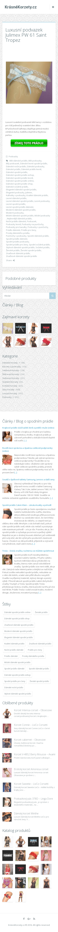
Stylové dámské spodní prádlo (20, 247)
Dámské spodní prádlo (16, 172)
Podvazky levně (13, 224)
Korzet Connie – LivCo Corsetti (30, 725)
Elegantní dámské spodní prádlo (21, 189)
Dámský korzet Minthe (26, 813)
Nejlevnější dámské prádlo (19, 218)
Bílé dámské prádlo (18, 160)
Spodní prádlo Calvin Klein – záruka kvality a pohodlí (26, 505)
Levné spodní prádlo (15, 204)
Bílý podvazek (12, 163)
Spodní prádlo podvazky (17, 241)
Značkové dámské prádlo (18, 253)
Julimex (28, 192)
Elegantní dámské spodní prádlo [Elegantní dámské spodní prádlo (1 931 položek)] (18, 637)
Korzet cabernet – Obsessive (30, 739)
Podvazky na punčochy (33, 224)
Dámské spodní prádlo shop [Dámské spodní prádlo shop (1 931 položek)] (17, 618)
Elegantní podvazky (15, 192)
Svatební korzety (10, 381)
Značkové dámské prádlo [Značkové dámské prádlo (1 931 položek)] (40, 643)
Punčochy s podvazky (16, 235)
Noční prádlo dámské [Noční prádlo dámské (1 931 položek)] (13, 650)
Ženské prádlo (13, 250)
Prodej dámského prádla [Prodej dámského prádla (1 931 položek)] (33, 656)
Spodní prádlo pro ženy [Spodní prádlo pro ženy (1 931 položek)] (14, 681)
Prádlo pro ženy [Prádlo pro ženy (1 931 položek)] (35, 650)
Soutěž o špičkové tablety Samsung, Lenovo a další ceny (28, 479)
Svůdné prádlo (42, 247)
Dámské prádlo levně (31, 169)
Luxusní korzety (9, 393)
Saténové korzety (10, 370)
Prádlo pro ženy (28, 230)
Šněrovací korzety (10, 374)
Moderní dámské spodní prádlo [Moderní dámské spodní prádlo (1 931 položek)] (18, 631)
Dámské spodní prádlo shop (19, 183)
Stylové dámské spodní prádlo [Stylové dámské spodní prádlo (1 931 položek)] (17, 693)
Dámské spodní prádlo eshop (20, 175)
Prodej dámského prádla (17, 233)
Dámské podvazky (35, 166)
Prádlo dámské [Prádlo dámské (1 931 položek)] (11, 656)
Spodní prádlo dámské (16, 238)
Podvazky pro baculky (16, 227)
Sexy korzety (8, 389)
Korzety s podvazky (11, 366)
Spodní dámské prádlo (38, 235)
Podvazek (31, 221)
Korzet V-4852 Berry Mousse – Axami (34, 754)
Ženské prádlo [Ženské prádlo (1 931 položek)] (41, 612)
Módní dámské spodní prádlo (20, 215)
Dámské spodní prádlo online (20, 180)
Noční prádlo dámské (16, 221)
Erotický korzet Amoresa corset (31, 769)
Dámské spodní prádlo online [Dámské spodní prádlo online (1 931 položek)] (17, 612)
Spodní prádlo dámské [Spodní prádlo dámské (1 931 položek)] (14, 668)
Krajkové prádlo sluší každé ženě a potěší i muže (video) (28, 427)
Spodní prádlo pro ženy (17, 244)
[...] (25, 440)
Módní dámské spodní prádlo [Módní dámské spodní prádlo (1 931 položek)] (17, 662)
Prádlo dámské (13, 230)
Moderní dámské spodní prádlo (21, 209)
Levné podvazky (42, 201)
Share (10, 260)
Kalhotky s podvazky (16, 195)
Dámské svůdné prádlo (17, 186)
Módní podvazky (42, 215)
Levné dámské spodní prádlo (19, 201)
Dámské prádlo (13, 169)
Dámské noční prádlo (16, 166)
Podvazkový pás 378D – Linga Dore (33, 798)
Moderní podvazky (15, 212)
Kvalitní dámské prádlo (37, 195)
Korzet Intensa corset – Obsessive (33, 710)
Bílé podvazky (35, 160)
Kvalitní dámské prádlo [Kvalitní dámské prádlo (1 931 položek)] (14, 643)
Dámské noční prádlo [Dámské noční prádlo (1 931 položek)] (13, 687)
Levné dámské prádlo (16, 198)
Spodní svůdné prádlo (39, 244)
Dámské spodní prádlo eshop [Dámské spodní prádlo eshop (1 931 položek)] (17, 675)
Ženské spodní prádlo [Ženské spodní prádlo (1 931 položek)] (39, 681)
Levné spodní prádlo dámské (19, 207)
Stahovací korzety (10, 378)
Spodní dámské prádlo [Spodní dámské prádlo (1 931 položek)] (39, 668)
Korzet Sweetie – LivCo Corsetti (31, 784)
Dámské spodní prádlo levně (19, 178)
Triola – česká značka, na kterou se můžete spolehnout (28, 550)
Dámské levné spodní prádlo (33, 163)
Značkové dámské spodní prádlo (21, 256)
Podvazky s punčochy (38, 227)
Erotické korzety (9, 385)
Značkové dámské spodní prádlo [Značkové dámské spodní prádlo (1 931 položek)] (18, 625)
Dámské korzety (10, 362)
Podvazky (13, 156)
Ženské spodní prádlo (31, 250)
